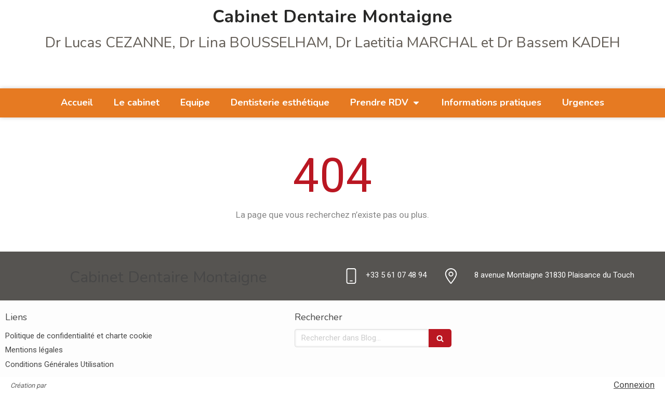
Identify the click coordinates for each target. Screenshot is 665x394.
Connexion (634, 384)
